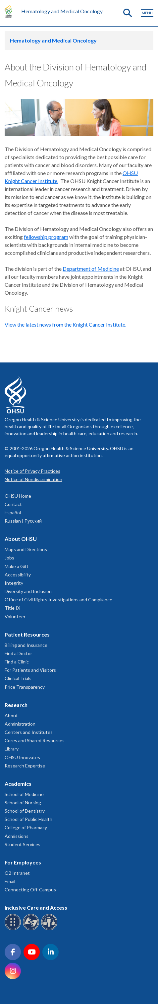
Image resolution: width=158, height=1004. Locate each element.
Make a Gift (16, 566)
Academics (18, 783)
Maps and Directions (26, 549)
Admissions (16, 836)
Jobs (9, 557)
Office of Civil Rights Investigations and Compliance (58, 599)
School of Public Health (28, 819)
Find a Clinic (17, 661)
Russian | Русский (23, 521)
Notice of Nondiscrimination (33, 479)
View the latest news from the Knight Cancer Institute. (65, 324)
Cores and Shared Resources (35, 740)
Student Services (22, 844)
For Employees (23, 862)
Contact (13, 504)
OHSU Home (18, 496)
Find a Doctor (18, 653)
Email (10, 881)
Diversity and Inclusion (28, 591)
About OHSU (21, 539)
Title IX (12, 608)
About (11, 715)
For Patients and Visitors (30, 670)
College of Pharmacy (26, 827)
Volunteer (15, 616)
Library (12, 749)
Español (13, 512)
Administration (20, 724)
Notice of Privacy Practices (32, 471)
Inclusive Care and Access (36, 907)
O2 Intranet (17, 873)
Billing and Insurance (26, 645)
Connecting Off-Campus (30, 889)
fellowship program (46, 237)
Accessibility (18, 574)
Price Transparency (25, 687)
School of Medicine (24, 794)
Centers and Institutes (29, 732)
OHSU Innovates (22, 757)
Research (16, 705)
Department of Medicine (91, 268)
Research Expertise (25, 765)
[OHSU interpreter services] (50, 929)
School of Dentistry (25, 811)
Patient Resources (27, 634)
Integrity (14, 583)
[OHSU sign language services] (32, 929)
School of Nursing (23, 802)
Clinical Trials (18, 678)
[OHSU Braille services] (14, 929)
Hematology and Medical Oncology (62, 11)
